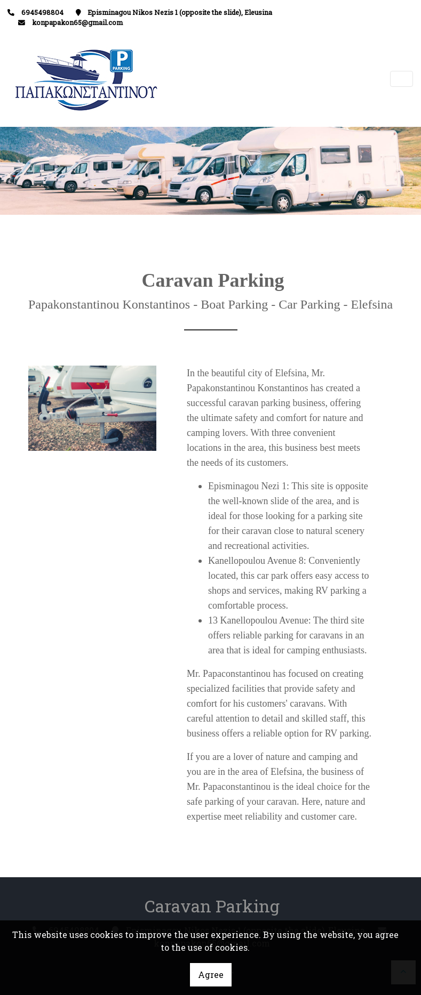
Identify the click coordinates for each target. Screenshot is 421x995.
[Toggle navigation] (402, 79)
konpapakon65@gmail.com (77, 22)
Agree (211, 974)
